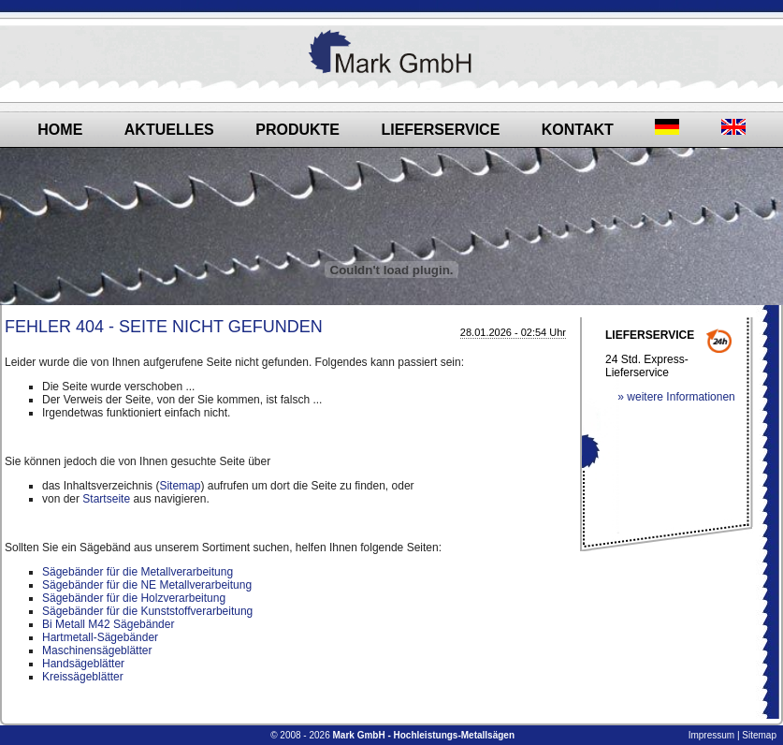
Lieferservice (440, 130)
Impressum (711, 735)
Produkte (297, 130)
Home (59, 130)
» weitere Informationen (675, 396)
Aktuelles (169, 130)
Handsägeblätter (83, 663)
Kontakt (578, 130)
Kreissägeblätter (82, 676)
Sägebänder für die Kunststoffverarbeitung (147, 611)
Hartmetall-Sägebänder (100, 637)
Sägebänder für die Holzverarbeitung (133, 598)
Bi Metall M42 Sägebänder (108, 624)
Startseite (106, 498)
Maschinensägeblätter (97, 650)
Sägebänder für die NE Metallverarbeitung (147, 585)
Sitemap (179, 485)
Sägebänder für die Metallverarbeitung (137, 571)
